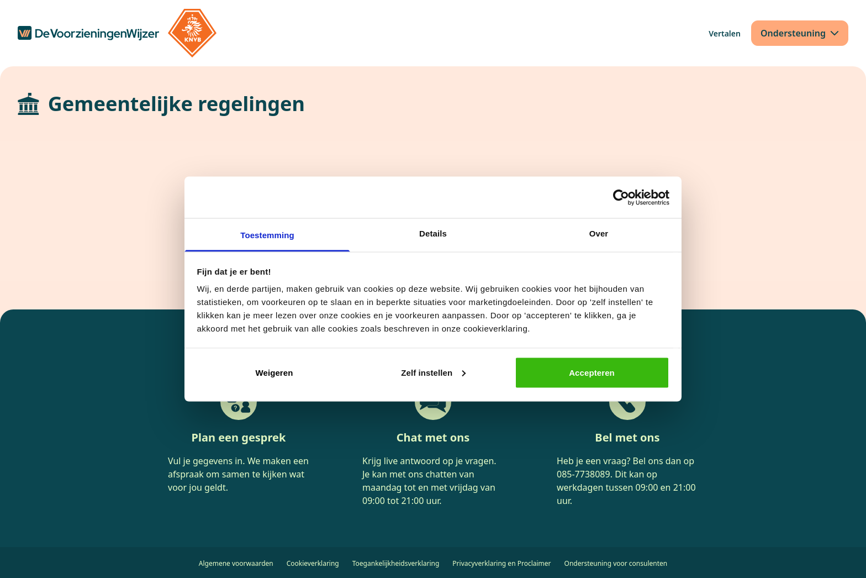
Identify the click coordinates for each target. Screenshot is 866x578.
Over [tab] (599, 233)
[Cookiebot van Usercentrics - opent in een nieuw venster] (621, 197)
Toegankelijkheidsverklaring (396, 563)
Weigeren (274, 372)
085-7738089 (583, 474)
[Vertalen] (725, 33)
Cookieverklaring (313, 563)
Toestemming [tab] (267, 235)
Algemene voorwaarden (236, 563)
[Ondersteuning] (799, 33)
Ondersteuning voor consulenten (616, 563)
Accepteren (592, 372)
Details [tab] (433, 233)
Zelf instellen (433, 372)
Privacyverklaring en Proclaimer (501, 563)
